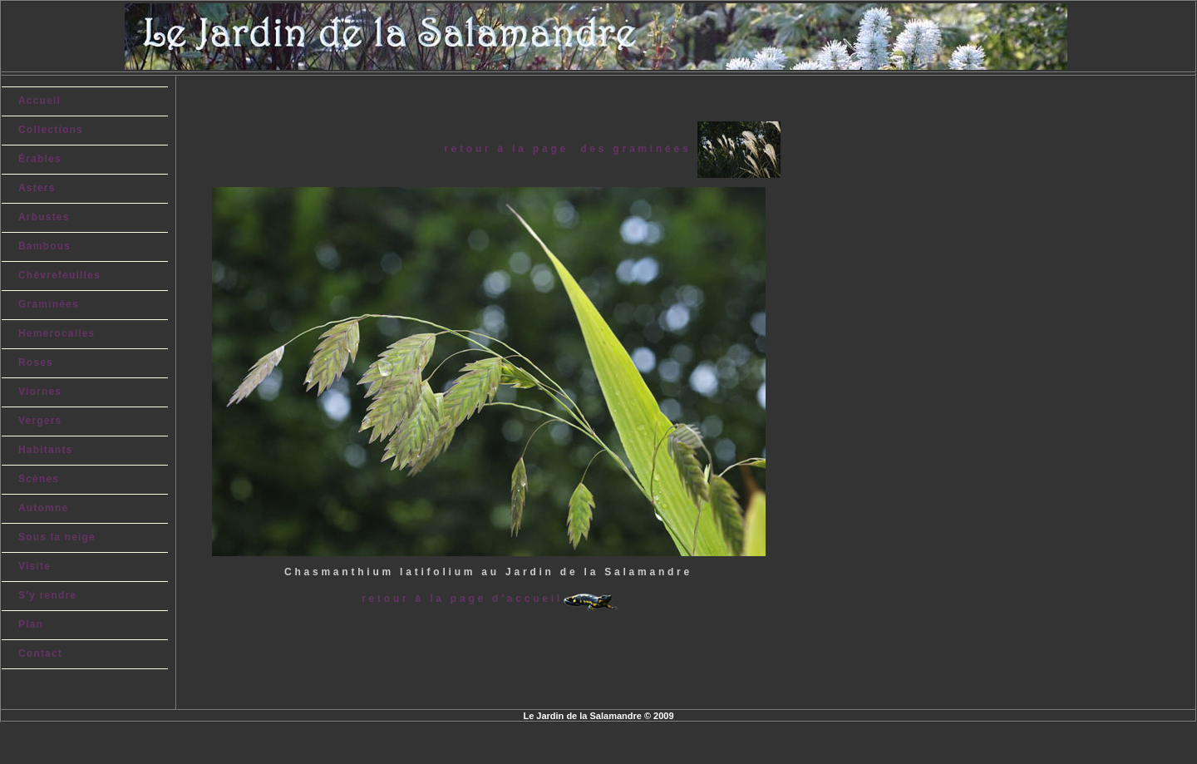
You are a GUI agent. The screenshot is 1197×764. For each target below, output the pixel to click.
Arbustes (44, 217)
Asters (37, 188)
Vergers (40, 420)
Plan (30, 624)
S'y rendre (47, 595)
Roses (35, 362)
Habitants (45, 450)
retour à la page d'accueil (462, 598)
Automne (43, 508)
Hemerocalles (56, 333)
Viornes (40, 391)
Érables (40, 159)
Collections (50, 130)
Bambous (44, 246)
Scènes (38, 479)
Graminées (48, 304)
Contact (40, 653)
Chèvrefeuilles (59, 275)
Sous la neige (57, 537)
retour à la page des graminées (570, 149)
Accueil (39, 100)
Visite (34, 566)
